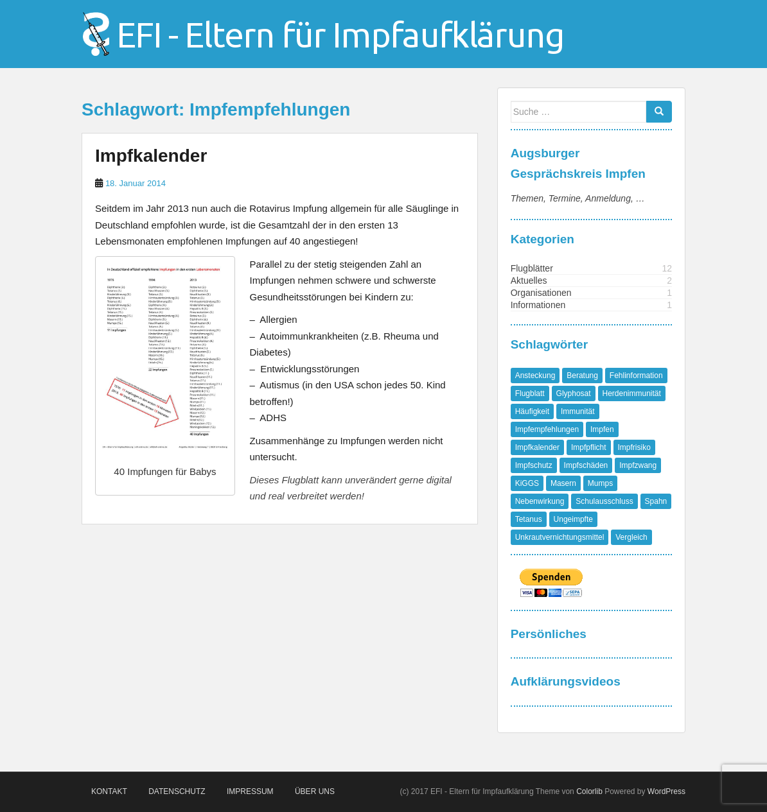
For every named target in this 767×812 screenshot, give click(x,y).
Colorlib (589, 791)
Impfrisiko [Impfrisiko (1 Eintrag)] (634, 447)
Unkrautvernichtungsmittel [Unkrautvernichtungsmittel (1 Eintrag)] (559, 537)
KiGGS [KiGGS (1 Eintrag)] (527, 483)
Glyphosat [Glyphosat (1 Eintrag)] (573, 393)
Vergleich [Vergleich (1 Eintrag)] (631, 537)
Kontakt (109, 791)
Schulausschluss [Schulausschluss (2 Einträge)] (604, 501)
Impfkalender (151, 156)
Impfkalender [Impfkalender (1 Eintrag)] (537, 447)
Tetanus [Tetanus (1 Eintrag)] (528, 519)
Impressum (250, 791)
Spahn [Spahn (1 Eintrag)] (656, 501)
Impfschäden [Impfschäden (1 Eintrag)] (586, 465)
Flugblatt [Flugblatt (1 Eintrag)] (530, 393)
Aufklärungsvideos (566, 681)
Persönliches (548, 634)
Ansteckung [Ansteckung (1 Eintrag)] (535, 375)
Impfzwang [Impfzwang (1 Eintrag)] (638, 465)
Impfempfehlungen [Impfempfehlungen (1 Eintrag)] (547, 429)
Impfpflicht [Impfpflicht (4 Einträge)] (588, 447)
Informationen (538, 305)
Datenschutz (176, 791)
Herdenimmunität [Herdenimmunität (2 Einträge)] (632, 393)
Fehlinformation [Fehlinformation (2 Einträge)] (636, 375)
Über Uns (315, 791)
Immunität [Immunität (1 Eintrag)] (578, 411)
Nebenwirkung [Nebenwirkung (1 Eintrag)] (540, 501)
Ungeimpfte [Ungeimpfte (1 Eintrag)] (573, 519)
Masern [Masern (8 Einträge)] (563, 483)
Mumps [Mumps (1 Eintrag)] (600, 483)
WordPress (666, 791)
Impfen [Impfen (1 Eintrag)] (602, 429)
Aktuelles (529, 280)
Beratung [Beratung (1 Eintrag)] (582, 375)
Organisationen (541, 293)
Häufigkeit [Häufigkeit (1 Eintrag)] (532, 411)
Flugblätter (532, 268)
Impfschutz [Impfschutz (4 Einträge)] (533, 465)
